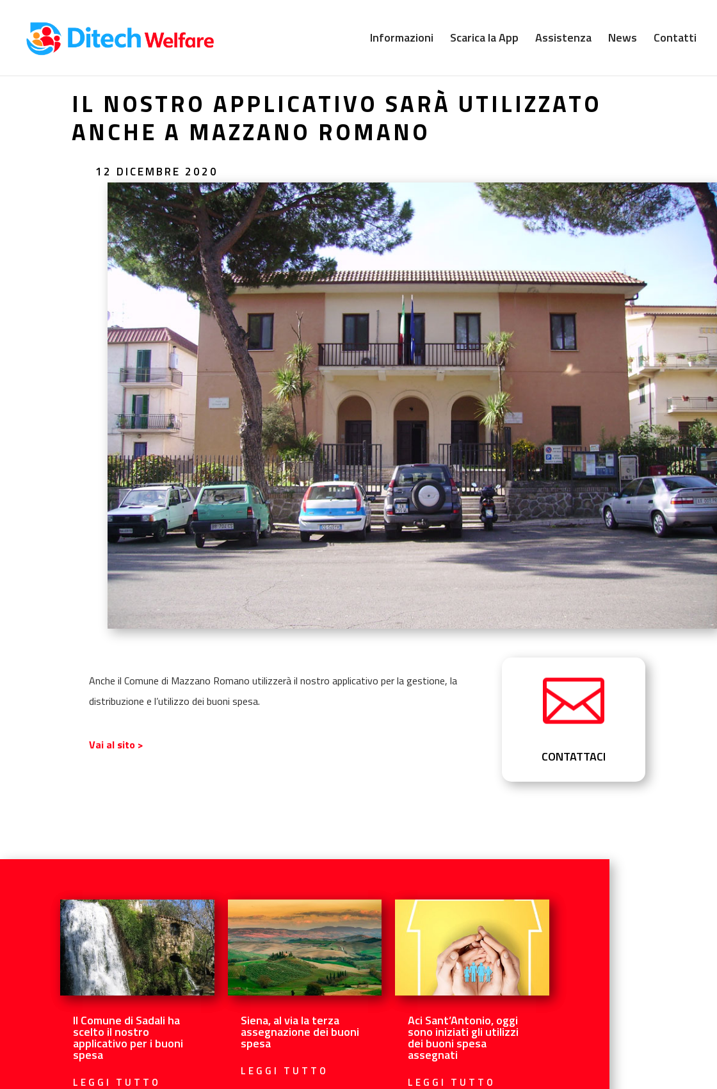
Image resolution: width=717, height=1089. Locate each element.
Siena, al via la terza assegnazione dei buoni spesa (300, 1032)
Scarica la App (484, 39)
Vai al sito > (116, 744)
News (622, 39)
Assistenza (563, 39)
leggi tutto (284, 1070)
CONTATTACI (574, 756)
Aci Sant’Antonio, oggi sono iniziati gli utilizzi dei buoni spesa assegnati (463, 1037)
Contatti (675, 39)
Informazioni (401, 39)
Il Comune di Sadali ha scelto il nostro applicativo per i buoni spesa (128, 1037)
